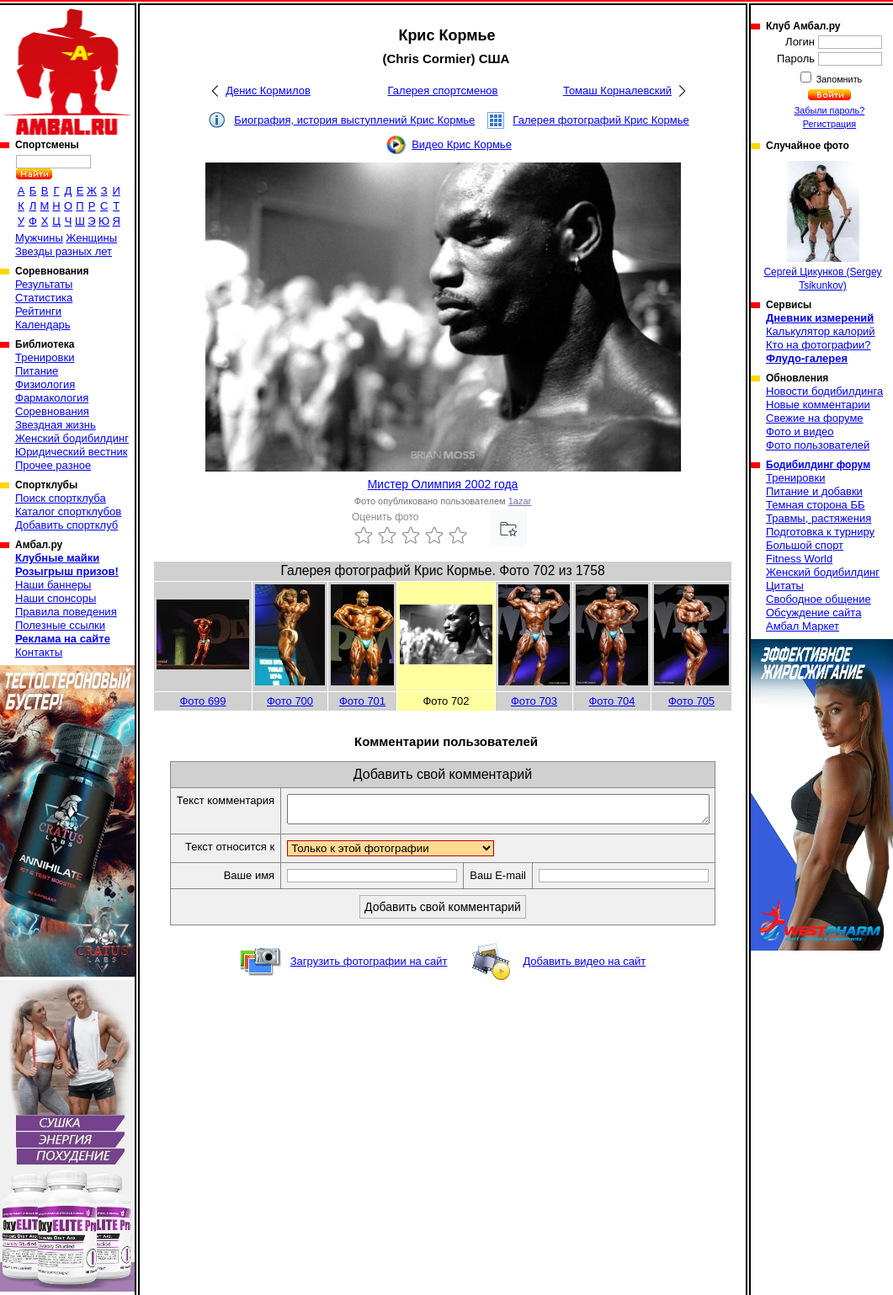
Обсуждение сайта (813, 612)
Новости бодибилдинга (824, 391)
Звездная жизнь (55, 424)
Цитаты (785, 585)
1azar (520, 501)
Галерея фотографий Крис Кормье (600, 120)
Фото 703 (534, 701)
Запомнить (838, 79)
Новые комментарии (818, 404)
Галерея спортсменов (443, 90)
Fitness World (799, 558)
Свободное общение (818, 599)
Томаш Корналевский (617, 90)
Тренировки (44, 357)
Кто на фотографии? (818, 344)
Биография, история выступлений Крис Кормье (354, 120)
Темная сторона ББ (815, 504)
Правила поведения (66, 611)
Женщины (91, 238)
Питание (36, 371)
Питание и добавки (814, 491)
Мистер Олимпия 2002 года (443, 484)
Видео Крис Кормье (462, 144)
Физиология (45, 384)
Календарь (43, 324)
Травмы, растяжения (818, 518)
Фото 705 (691, 701)
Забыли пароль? (830, 110)
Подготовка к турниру (820, 531)
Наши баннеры (53, 584)
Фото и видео (800, 431)
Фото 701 (362, 701)
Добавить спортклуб (66, 525)
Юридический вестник (71, 451)
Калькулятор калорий (820, 331)
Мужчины (39, 238)
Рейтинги (38, 311)
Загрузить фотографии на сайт (369, 966)
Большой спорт (804, 545)
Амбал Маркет (802, 626)
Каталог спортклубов (68, 511)
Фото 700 (290, 701)
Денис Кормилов (268, 90)
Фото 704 (611, 701)
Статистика (43, 297)
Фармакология (51, 398)
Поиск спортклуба (60, 498)
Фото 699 (202, 701)
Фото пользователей (817, 445)
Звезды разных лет (63, 251)
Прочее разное (53, 465)
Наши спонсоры (55, 598)
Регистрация (829, 124)
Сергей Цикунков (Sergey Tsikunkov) (822, 226)
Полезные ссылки (60, 625)
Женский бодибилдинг (72, 438)
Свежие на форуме (815, 418)
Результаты (43, 284)
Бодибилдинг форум (818, 465)
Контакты (38, 652)
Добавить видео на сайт (584, 966)
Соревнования (52, 411)
